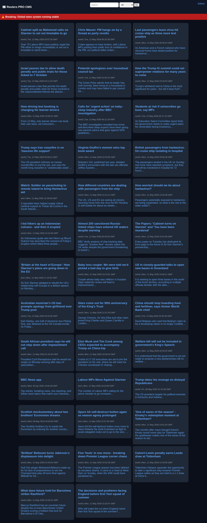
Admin (201, 3)
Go (136, 5)
